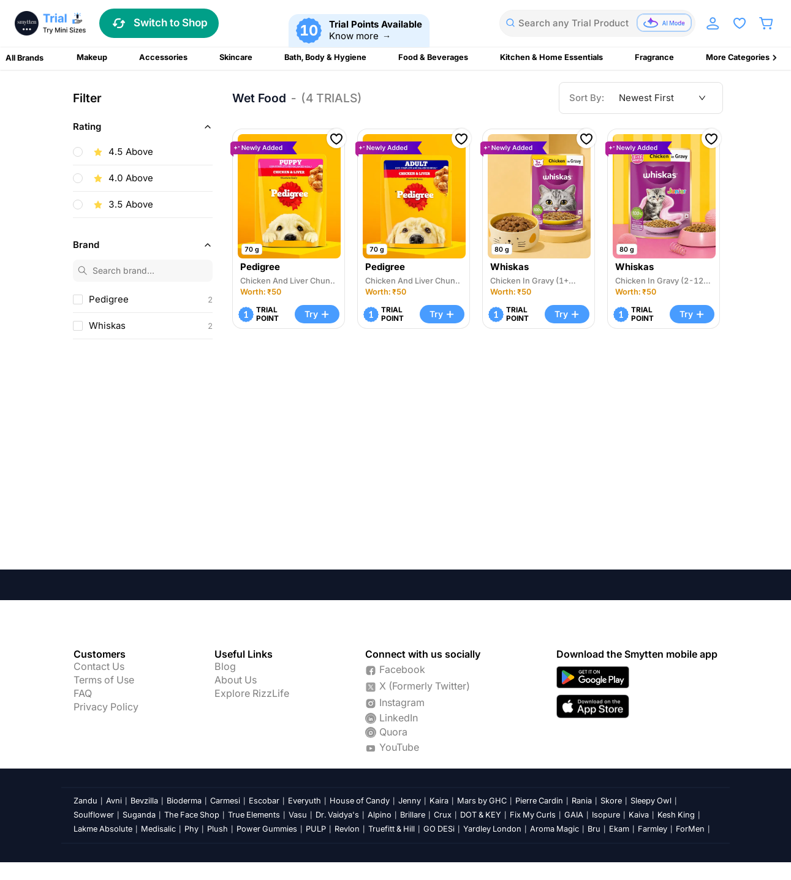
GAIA (573, 814)
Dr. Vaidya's (337, 814)
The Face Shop (191, 814)
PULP (316, 828)
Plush (217, 828)
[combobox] (597, 23)
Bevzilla (144, 800)
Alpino (380, 814)
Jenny (409, 800)
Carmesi (225, 800)
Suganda (139, 814)
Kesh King (676, 814)
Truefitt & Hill (391, 828)
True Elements (254, 814)
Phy (191, 828)
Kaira (439, 800)
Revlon (347, 828)
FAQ (83, 693)
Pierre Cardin (539, 800)
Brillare (412, 814)
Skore (611, 800)
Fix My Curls (533, 814)
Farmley (652, 828)
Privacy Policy (106, 707)
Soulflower (94, 814)
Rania (582, 800)
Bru (594, 828)
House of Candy (360, 800)
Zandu (85, 800)
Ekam (619, 828)
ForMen (690, 828)
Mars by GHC (482, 800)
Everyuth (304, 800)
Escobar (264, 800)
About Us (235, 680)
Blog (225, 666)
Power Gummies (267, 828)
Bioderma (184, 800)
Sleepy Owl (651, 800)
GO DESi (439, 828)
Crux (443, 814)
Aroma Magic (554, 828)
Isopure (606, 814)
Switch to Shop (159, 23)
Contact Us (99, 666)
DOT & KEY (480, 814)
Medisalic (158, 828)
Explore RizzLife (251, 693)
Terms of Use (104, 680)
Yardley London (492, 828)
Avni (114, 800)
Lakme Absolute (103, 828)
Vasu (298, 814)
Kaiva (639, 814)
